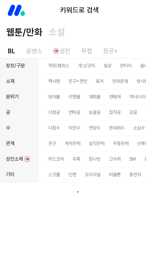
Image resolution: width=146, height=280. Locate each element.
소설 (57, 32)
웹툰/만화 (24, 32)
